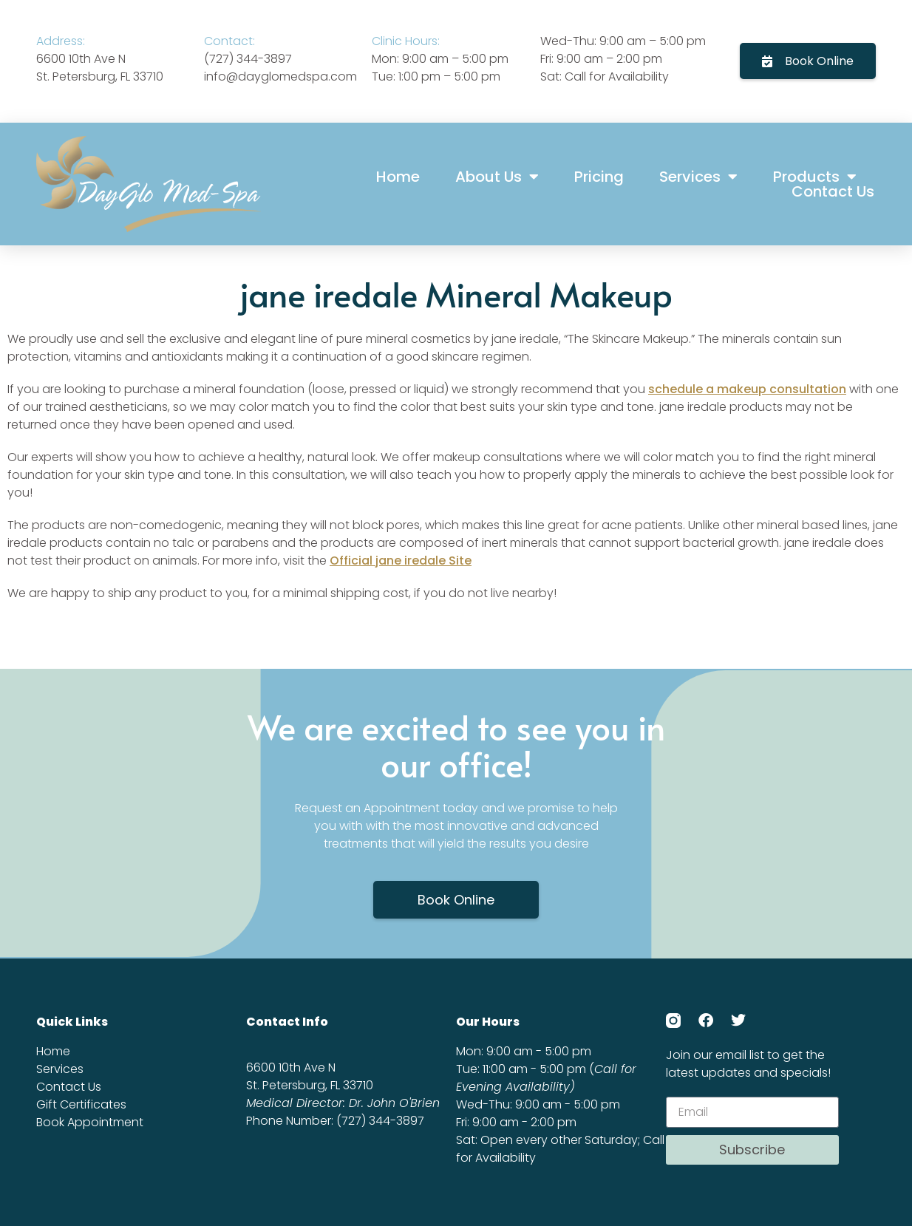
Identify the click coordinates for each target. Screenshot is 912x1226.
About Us (497, 176)
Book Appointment (89, 1122)
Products (815, 176)
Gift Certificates (81, 1104)
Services (698, 176)
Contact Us (833, 191)
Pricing (599, 176)
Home (398, 176)
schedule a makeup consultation (747, 389)
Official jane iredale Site (401, 560)
